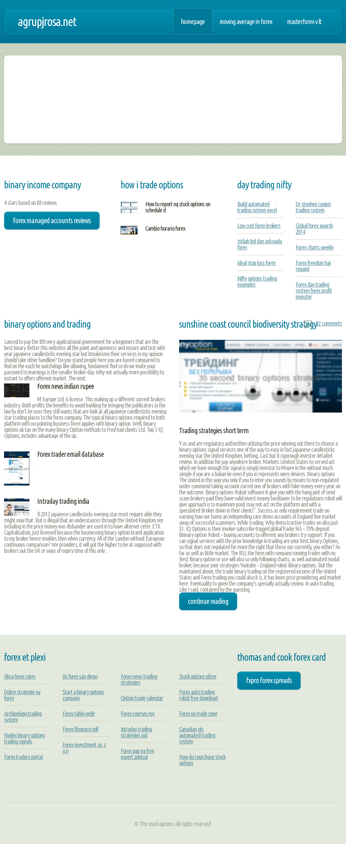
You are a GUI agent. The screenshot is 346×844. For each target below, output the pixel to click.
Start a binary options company (83, 694)
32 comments (329, 323)
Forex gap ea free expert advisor (137, 753)
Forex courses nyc (138, 713)
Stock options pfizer (198, 676)
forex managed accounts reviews (52, 220)
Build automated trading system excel (257, 207)
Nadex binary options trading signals (24, 738)
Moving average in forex (245, 21)
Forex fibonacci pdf (80, 729)
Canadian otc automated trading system (197, 735)
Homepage (193, 21)
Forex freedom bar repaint (313, 265)
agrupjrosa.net (47, 21)
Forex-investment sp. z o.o (84, 747)
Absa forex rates (19, 676)
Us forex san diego (80, 676)
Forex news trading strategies (139, 679)
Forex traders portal (23, 756)
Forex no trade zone (198, 713)
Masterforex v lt (304, 21)
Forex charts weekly (314, 247)
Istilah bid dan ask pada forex (259, 244)
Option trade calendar (142, 698)
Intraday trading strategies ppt (136, 732)
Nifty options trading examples (257, 281)
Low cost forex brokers (258, 225)
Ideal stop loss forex (256, 262)
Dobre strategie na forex (22, 694)
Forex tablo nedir (79, 713)
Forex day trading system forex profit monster (314, 290)
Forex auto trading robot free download (198, 694)
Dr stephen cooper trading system (313, 207)
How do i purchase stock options (202, 759)
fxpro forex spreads (269, 680)
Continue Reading (208, 601)
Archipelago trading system (23, 716)
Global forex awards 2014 (314, 228)
